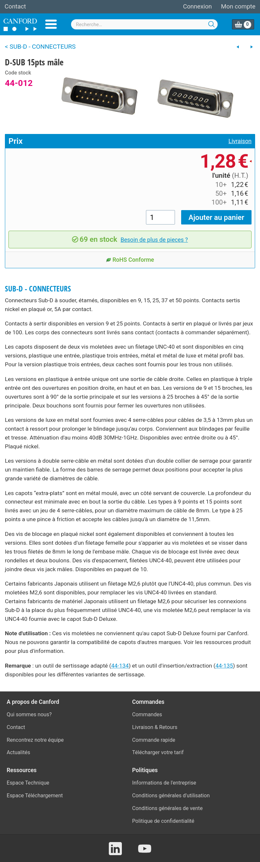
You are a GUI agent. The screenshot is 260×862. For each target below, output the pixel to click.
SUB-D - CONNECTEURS (38, 289)
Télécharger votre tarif (158, 752)
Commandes (147, 714)
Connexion (197, 6)
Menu (51, 24)
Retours (168, 727)
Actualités (18, 752)
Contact (15, 6)
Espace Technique (28, 783)
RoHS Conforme (130, 260)
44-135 (224, 665)
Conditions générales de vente (167, 808)
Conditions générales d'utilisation (171, 795)
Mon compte (238, 6)
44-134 (120, 665)
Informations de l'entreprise (164, 783)
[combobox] (144, 24)
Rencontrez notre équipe (35, 740)
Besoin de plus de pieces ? (154, 240)
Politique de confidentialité (163, 821)
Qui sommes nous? (29, 714)
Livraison (240, 141)
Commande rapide (153, 740)
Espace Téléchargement (35, 795)
